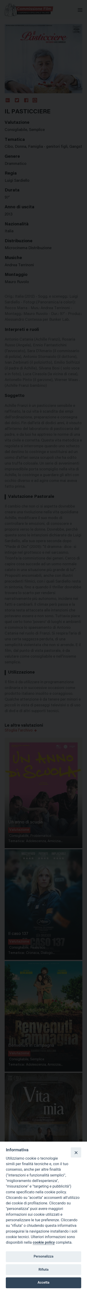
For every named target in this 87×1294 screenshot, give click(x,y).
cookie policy (44, 1242)
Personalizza (43, 1256)
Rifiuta (43, 1269)
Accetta (43, 1282)
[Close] (76, 1152)
